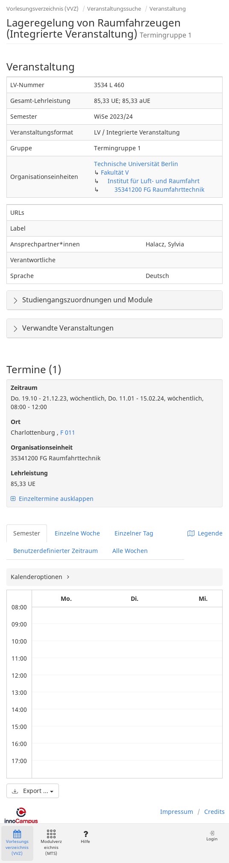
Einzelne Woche (77, 533)
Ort (16, 422)
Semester (26, 533)
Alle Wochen (130, 551)
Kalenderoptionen (37, 577)
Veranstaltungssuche (114, 8)
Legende (205, 533)
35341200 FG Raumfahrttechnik (159, 189)
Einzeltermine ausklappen (52, 498)
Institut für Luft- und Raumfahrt (154, 181)
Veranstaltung (168, 8)
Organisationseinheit (42, 447)
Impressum (176, 811)
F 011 (67, 432)
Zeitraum (24, 387)
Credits (214, 811)
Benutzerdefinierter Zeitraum (55, 551)
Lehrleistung (29, 473)
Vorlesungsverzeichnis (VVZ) (42, 8)
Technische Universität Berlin (136, 164)
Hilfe (85, 837)
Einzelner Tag (133, 533)
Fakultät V (115, 172)
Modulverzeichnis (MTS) (51, 843)
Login (211, 836)
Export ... (32, 791)
